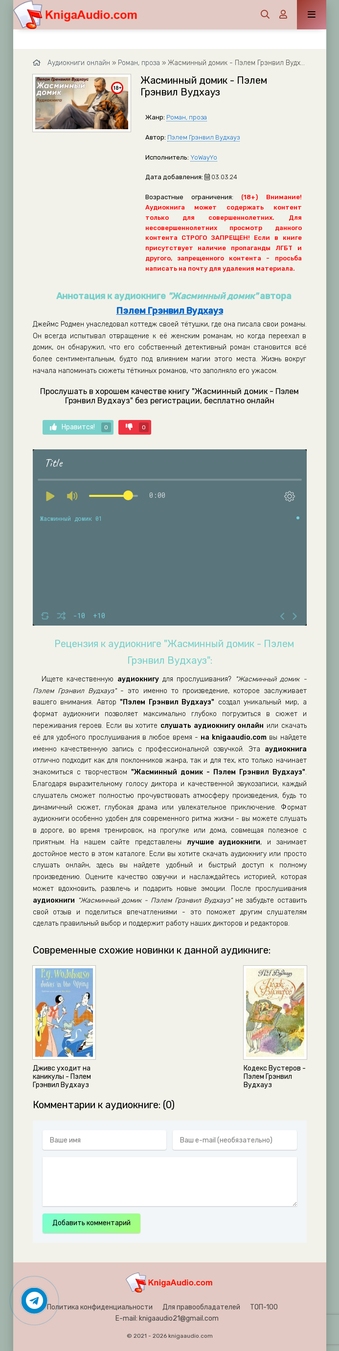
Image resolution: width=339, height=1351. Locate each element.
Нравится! (80, 427)
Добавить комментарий (91, 1223)
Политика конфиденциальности (100, 1307)
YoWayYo (203, 157)
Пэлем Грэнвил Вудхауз (203, 137)
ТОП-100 (264, 1307)
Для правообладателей (201, 1307)
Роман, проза (186, 117)
